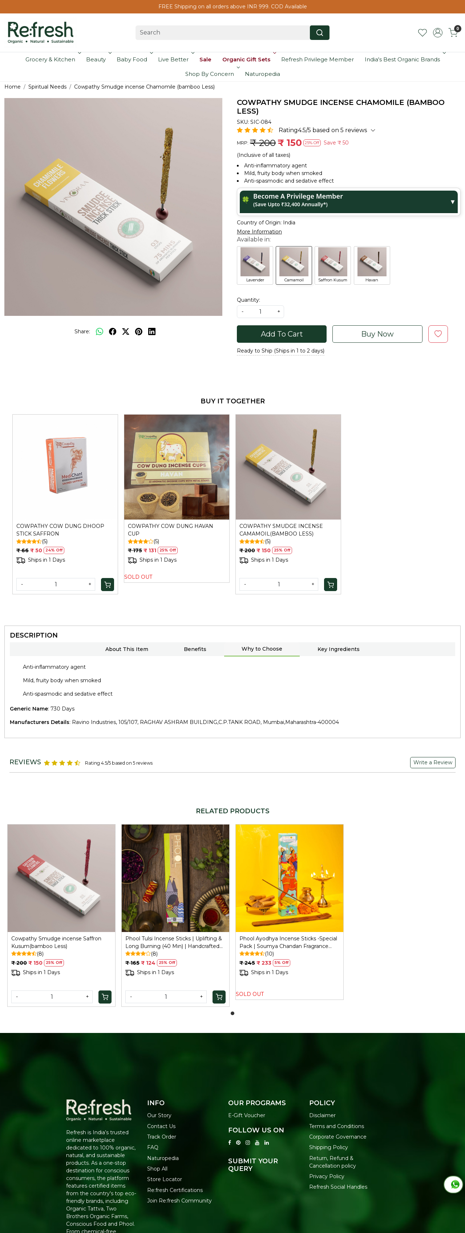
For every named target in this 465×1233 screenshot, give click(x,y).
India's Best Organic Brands (404, 59)
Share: (82, 331)
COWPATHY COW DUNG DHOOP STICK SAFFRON (60, 530)
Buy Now (377, 334)
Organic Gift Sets (248, 59)
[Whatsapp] (99, 331)
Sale (205, 59)
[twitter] (125, 331)
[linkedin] (151, 331)
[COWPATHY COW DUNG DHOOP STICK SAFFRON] (65, 467)
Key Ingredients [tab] (339, 649)
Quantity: (248, 300)
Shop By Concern (211, 73)
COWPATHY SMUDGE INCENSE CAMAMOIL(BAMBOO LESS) (281, 530)
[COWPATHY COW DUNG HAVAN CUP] (176, 467)
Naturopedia (262, 73)
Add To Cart (282, 334)
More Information (259, 231)
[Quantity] (55, 584)
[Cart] (107, 584)
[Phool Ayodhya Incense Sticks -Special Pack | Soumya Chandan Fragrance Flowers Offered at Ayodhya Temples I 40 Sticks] (289, 878)
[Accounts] (437, 32)
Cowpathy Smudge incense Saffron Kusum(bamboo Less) (56, 942)
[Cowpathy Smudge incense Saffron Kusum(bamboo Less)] (61, 878)
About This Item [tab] (126, 649)
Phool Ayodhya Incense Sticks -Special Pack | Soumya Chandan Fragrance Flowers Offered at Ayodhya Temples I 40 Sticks (288, 942)
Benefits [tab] (195, 649)
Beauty (98, 59)
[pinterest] (138, 331)
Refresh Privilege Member (317, 59)
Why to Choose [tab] (262, 649)
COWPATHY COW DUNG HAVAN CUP (170, 530)
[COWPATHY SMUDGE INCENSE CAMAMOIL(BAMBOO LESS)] (288, 467)
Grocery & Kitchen (52, 59)
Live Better (175, 59)
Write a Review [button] (432, 762)
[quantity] (260, 311)
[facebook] (112, 331)
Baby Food (134, 59)
